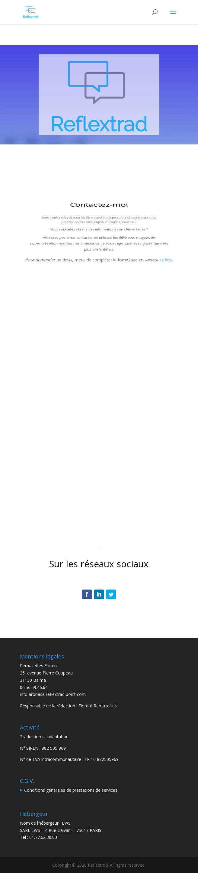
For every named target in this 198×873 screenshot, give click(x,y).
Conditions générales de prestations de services (70, 790)
